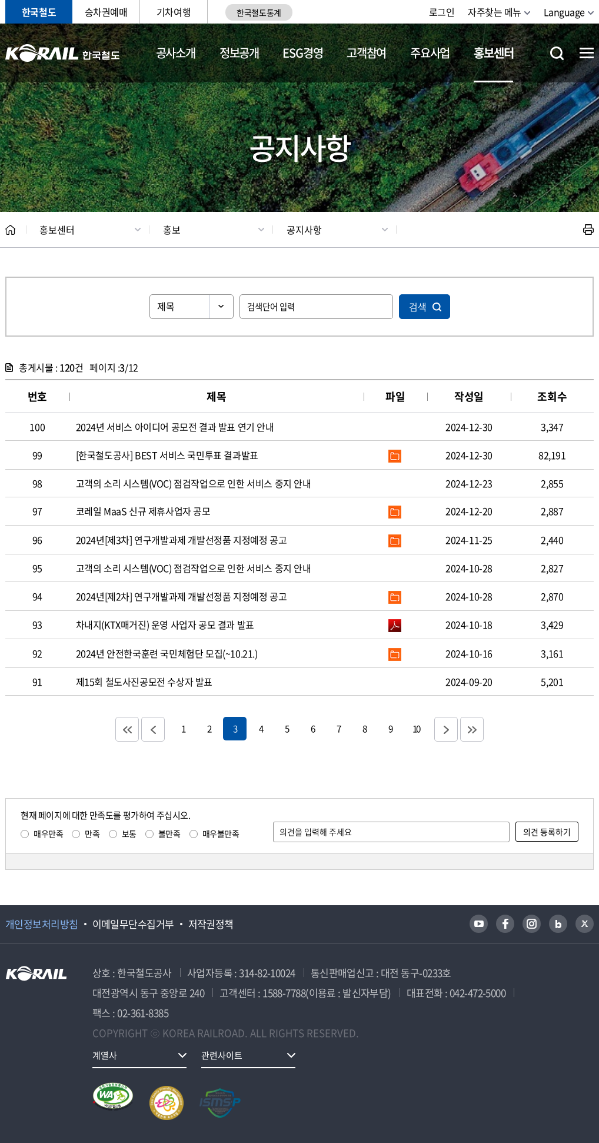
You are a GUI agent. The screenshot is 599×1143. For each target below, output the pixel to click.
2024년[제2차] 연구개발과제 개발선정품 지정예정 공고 (181, 596)
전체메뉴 (587, 53)
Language (564, 12)
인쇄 (588, 229)
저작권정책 (211, 924)
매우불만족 (220, 833)
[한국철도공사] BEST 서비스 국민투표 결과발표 (167, 455)
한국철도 (39, 12)
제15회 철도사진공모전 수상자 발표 (144, 681)
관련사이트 (221, 1055)
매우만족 (48, 833)
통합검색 (557, 53)
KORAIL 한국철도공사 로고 (62, 53)
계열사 (104, 1055)
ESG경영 (302, 52)
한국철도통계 (259, 12)
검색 (418, 307)
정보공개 (239, 52)
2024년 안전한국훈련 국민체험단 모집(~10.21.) (167, 653)
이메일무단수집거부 (133, 924)
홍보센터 (493, 52)
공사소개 (175, 52)
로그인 (442, 12)
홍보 (172, 229)
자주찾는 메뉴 (494, 12)
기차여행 (174, 12)
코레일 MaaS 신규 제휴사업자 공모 (143, 511)
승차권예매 (106, 12)
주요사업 (430, 52)
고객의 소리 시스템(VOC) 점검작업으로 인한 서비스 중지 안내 (193, 483)
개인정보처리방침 (41, 924)
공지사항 (304, 229)
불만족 (169, 833)
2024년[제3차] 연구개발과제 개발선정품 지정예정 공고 (181, 540)
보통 (129, 833)
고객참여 (366, 52)
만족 (92, 833)
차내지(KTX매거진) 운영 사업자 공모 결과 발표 (165, 624)
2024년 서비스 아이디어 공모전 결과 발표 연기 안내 (175, 427)
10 (416, 728)
